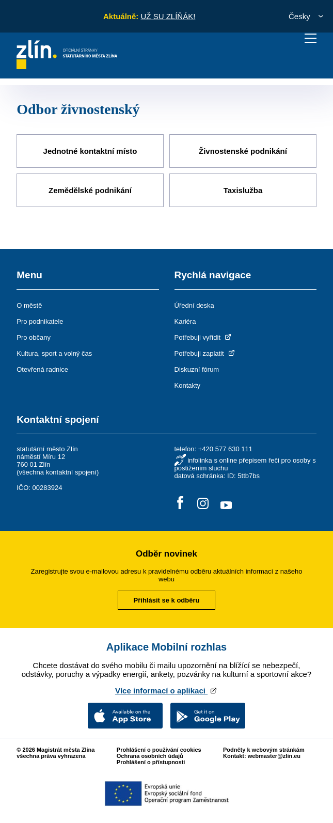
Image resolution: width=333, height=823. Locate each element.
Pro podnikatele (40, 321)
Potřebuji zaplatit (205, 353)
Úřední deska (194, 305)
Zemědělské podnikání (90, 190)
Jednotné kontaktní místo (90, 151)
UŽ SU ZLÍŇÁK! (167, 16)
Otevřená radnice (42, 369)
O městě (29, 305)
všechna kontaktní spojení (58, 472)
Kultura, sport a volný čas (54, 353)
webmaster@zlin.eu (274, 756)
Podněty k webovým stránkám (264, 750)
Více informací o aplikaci (166, 690)
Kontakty (188, 385)
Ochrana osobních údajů (150, 756)
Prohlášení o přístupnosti (151, 762)
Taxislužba (243, 190)
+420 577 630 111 (225, 449)
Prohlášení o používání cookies (159, 750)
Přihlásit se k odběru (167, 600)
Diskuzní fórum (197, 369)
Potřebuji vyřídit (204, 337)
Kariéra (185, 321)
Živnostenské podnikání (243, 151)
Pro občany (34, 337)
